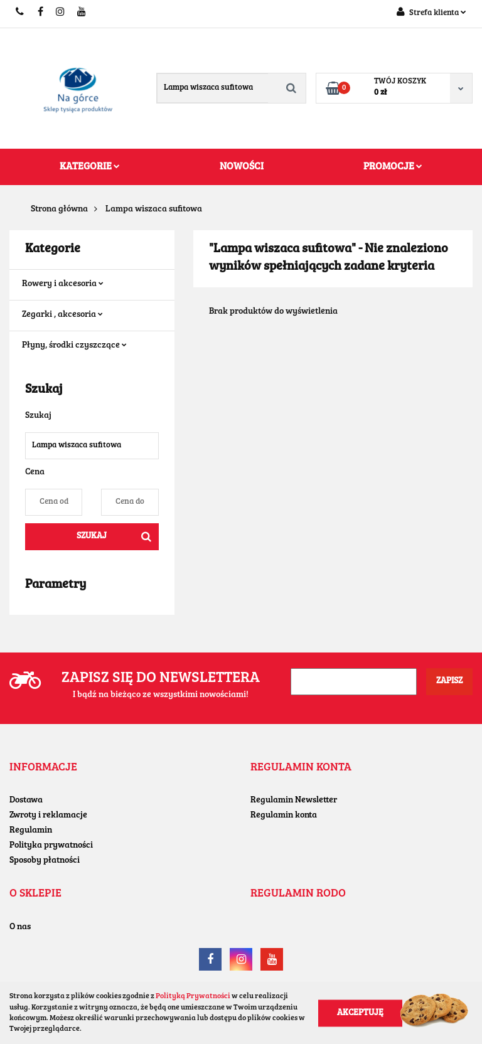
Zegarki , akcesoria (62, 315)
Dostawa (26, 800)
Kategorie (90, 167)
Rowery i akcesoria (63, 284)
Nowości (242, 167)
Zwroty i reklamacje (48, 815)
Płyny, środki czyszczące (74, 345)
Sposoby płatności (44, 860)
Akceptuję (360, 1012)
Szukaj (92, 536)
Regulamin (30, 830)
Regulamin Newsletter (293, 800)
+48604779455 (20, 12)
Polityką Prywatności (193, 996)
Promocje (392, 167)
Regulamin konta (283, 815)
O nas (20, 927)
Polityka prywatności (51, 845)
